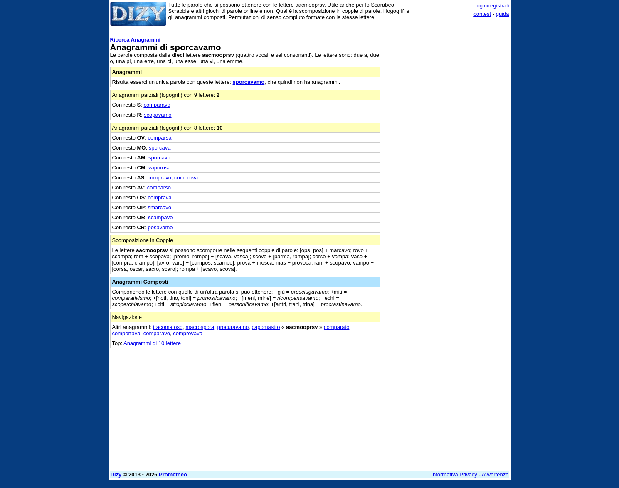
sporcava (160, 148)
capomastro (266, 327)
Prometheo (173, 474)
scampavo (160, 217)
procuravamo (233, 327)
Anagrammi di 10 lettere (152, 343)
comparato (336, 327)
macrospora (200, 327)
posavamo (160, 227)
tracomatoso (168, 327)
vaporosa (159, 167)
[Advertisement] (447, 155)
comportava (126, 333)
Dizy (116, 474)
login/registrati (492, 5)
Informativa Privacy (454, 474)
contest (482, 14)
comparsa (160, 138)
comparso (159, 187)
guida (502, 14)
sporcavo (159, 157)
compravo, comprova (173, 177)
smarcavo (159, 207)
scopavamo (157, 115)
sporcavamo (249, 82)
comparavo (156, 105)
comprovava (187, 333)
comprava (160, 197)
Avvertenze (495, 474)
